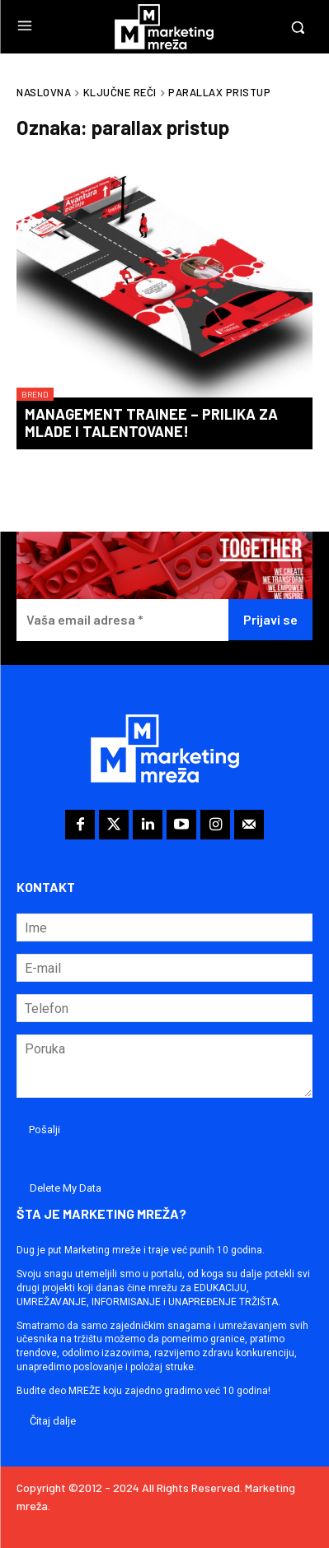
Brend (35, 394)
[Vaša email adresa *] (122, 620)
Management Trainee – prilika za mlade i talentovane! (151, 423)
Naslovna (43, 92)
